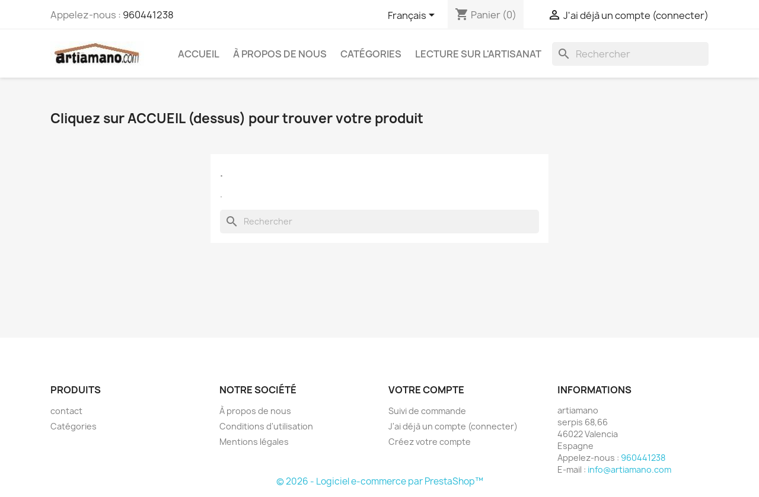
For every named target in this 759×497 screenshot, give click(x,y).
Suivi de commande (427, 410)
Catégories (370, 53)
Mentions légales (254, 441)
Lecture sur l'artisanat (478, 53)
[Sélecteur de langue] (413, 16)
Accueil (198, 53)
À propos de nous (280, 53)
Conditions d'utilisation (266, 426)
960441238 (148, 14)
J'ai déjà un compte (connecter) (453, 426)
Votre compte (426, 389)
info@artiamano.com (629, 469)
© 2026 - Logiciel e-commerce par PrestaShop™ (379, 481)
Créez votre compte (429, 441)
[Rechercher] (630, 54)
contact (66, 410)
